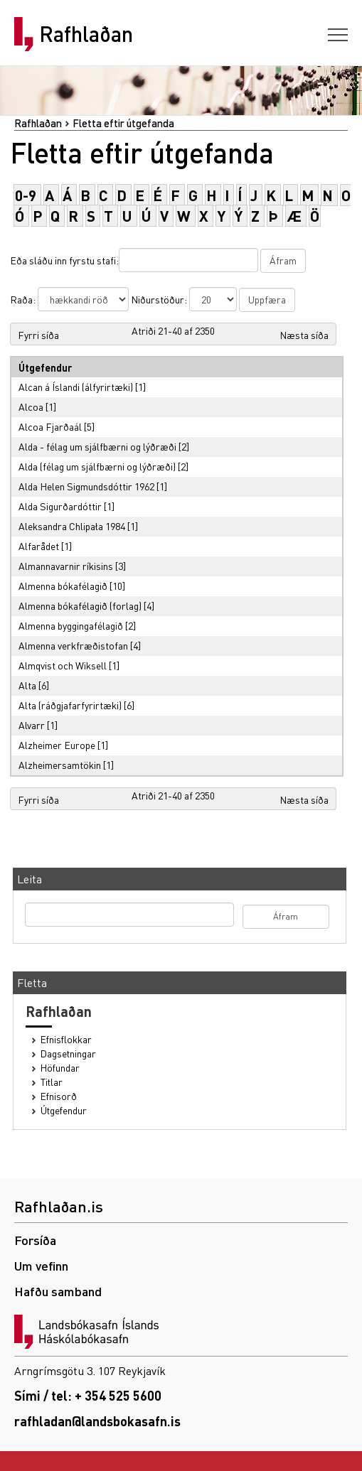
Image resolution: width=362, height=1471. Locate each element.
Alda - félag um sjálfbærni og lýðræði (97, 446)
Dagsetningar (68, 1053)
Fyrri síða (38, 334)
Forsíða (35, 1240)
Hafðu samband (58, 1291)
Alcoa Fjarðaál (50, 426)
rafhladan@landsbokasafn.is (97, 1421)
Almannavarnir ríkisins (65, 565)
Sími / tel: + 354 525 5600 (87, 1395)
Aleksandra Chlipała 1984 (71, 525)
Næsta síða (304, 334)
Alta (27, 685)
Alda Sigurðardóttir (60, 506)
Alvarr (31, 724)
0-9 (25, 195)
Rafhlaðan (86, 34)
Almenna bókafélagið (62, 585)
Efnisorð (59, 1096)
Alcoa (30, 406)
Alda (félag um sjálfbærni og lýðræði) (97, 466)
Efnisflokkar (66, 1039)
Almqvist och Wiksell (62, 665)
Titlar (52, 1082)
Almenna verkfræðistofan (73, 645)
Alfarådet (38, 545)
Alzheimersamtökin (59, 764)
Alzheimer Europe (56, 744)
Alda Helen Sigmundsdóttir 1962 (86, 486)
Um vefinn (41, 1265)
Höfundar (60, 1068)
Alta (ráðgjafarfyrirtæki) (70, 705)
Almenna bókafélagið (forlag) (80, 605)
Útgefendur (64, 1110)
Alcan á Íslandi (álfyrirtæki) (75, 386)
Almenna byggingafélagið (70, 625)
